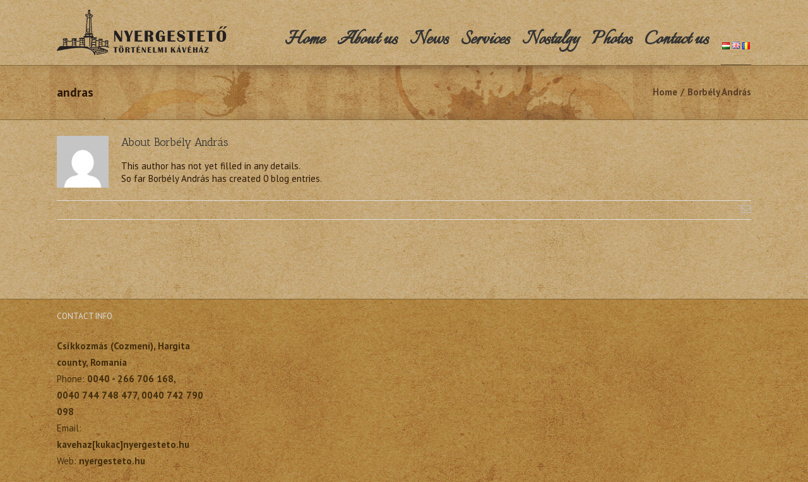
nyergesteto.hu (112, 461)
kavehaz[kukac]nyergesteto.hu (123, 444)
